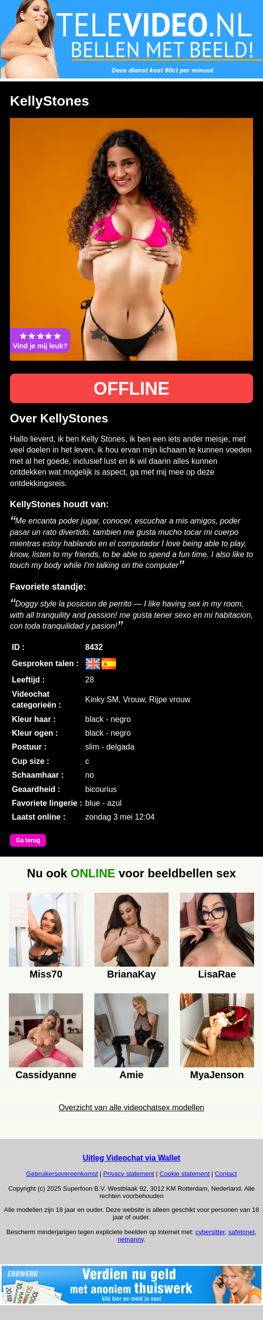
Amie (132, 1074)
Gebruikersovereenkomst (62, 1173)
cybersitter (209, 1232)
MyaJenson (217, 1074)
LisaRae (217, 974)
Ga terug (28, 840)
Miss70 (46, 974)
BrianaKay (131, 974)
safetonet (241, 1232)
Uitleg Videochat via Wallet (131, 1158)
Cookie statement (185, 1173)
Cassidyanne (45, 1074)
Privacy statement (128, 1173)
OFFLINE (131, 388)
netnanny (131, 1239)
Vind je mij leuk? (40, 340)
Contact (226, 1173)
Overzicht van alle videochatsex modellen (131, 1107)
